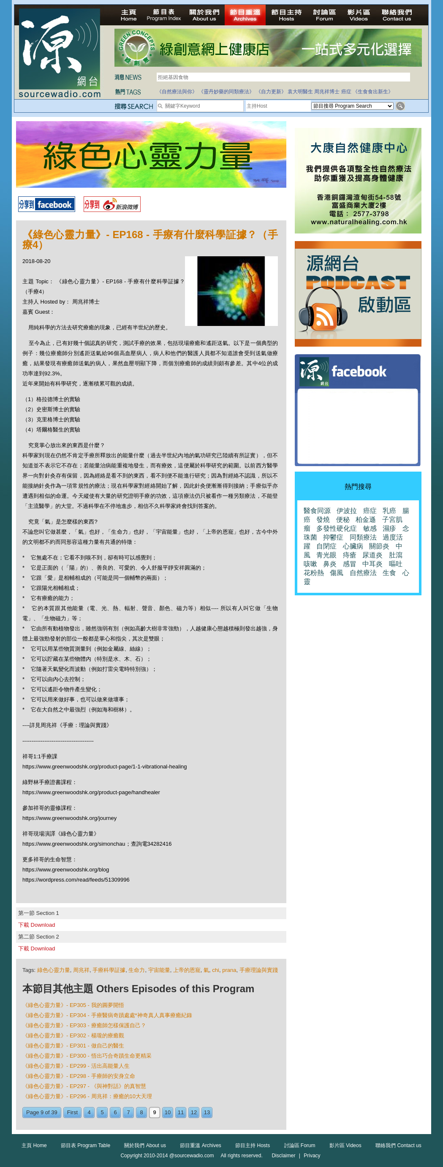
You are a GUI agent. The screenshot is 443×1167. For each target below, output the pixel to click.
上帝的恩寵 (187, 970)
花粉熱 (314, 572)
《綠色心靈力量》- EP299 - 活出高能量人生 (76, 1066)
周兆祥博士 (327, 92)
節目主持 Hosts (252, 1145)
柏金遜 (366, 519)
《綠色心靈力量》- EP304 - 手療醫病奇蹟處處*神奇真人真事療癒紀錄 (107, 1015)
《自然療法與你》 (177, 92)
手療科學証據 (108, 970)
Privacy (312, 1156)
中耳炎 (372, 563)
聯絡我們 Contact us (398, 1145)
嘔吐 (395, 563)
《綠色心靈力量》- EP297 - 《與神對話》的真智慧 (84, 1086)
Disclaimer (283, 1156)
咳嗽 (310, 563)
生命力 (136, 970)
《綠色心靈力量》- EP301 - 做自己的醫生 (73, 1045)
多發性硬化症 (336, 528)
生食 (389, 572)
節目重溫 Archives (200, 1145)
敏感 (370, 528)
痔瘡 (349, 555)
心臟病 (353, 546)
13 (207, 1112)
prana (229, 970)
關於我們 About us (145, 1145)
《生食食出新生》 (373, 92)
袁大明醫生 (300, 92)
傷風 (336, 572)
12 (194, 1112)
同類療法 (363, 537)
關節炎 (379, 546)
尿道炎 (372, 555)
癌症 (346, 92)
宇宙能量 (159, 970)
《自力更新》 (271, 92)
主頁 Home (34, 1145)
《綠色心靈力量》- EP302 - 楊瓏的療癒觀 (73, 1035)
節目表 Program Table (85, 1145)
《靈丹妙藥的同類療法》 (226, 92)
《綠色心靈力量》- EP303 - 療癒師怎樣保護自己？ (84, 1025)
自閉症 (326, 546)
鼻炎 (330, 563)
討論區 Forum (299, 1145)
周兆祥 (81, 970)
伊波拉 (347, 510)
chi (215, 970)
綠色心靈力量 (53, 970)
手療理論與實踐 (258, 970)
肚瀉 (395, 555)
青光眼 (326, 555)
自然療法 (363, 572)
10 (168, 1112)
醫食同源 (317, 510)
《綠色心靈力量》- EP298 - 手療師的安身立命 (78, 1076)
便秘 (343, 519)
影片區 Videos (345, 1145)
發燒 (323, 519)
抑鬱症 (333, 537)
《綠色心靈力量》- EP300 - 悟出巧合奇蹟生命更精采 (87, 1056)
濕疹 (389, 528)
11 (181, 1112)
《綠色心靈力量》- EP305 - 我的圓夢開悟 (73, 1005)
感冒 (349, 563)
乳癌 (389, 510)
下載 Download (36, 925)
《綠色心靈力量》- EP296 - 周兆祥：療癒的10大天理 (87, 1096)
